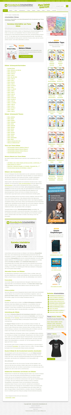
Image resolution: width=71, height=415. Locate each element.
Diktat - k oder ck (11, 94)
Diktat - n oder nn (11, 100)
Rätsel (38, 10)
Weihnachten (61, 326)
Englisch (10, 10)
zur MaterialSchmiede (26, 56)
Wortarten (17, 317)
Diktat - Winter (10, 139)
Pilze (62, 325)
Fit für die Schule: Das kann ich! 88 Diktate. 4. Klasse (19, 167)
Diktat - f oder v (10, 87)
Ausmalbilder (58, 0)
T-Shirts (28, 10)
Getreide (60, 321)
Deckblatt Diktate (11, 68)
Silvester (49, 326)
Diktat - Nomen (10, 128)
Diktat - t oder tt (10, 109)
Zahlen (13, 397)
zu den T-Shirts (51, 359)
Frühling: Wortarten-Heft (60, 79)
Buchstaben (15, 346)
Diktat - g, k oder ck (11, 88)
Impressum (33, 405)
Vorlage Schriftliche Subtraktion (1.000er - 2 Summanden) (57, 297)
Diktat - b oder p (10, 75)
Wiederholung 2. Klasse (60, 112)
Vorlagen (62, 0)
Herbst (43, 10)
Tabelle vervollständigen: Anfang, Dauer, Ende (57, 306)
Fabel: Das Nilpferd (53, 308)
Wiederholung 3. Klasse (52, 128)
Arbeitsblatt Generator (40, 0)
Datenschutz (37, 405)
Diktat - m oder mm (11, 97)
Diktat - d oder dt (11, 78)
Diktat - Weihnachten (12, 137)
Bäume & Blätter (54, 321)
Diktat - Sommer (11, 132)
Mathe (16, 10)
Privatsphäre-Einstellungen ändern (35, 407)
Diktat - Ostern (10, 130)
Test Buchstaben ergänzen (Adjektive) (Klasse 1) (18, 147)
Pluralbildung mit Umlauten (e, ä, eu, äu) (57, 295)
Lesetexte (49, 325)
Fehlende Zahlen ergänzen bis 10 (56, 301)
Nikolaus (54, 325)
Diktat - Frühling (10, 120)
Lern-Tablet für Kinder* (56, 269)
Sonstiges (66, 0)
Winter (52, 328)
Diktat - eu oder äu (11, 85)
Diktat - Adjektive (11, 117)
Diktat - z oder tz (11, 111)
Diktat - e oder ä (10, 83)
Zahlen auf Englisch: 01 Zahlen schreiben (57, 310)
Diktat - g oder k (10, 90)
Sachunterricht (22, 10)
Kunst (37, 409)
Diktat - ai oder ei (11, 73)
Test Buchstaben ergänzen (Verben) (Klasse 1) (17, 150)
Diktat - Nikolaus (11, 127)
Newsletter (53, 0)
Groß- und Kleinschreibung (25, 183)
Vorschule (54, 10)
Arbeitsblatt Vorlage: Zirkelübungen (57, 303)
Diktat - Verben (10, 135)
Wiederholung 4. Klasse (60, 128)
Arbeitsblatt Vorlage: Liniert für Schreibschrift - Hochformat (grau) (57, 299)
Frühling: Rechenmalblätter (52, 79)
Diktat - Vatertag (10, 134)
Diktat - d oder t (10, 80)
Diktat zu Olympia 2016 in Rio (13, 140)
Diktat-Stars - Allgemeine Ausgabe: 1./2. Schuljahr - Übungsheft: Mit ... (23, 166)
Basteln (33, 10)
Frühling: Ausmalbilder (60, 95)
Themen (48, 10)
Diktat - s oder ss (11, 104)
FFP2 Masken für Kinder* (56, 286)
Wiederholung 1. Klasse (52, 112)
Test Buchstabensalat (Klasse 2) (14, 152)
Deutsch (5, 10)
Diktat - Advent (10, 118)
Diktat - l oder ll (10, 95)
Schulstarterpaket (47, 0)
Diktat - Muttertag (11, 125)
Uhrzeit (53, 326)
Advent (48, 321)
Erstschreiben (8, 397)
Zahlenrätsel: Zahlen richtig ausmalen (57, 312)
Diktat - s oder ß (10, 106)
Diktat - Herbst (10, 123)
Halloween (49, 323)
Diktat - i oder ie (10, 92)
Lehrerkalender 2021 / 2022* (56, 254)
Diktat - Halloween (11, 122)
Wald (56, 326)
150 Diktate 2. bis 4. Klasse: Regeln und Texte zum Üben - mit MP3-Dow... (24, 162)
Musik (34, 409)
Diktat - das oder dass (12, 76)
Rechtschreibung (8, 185)
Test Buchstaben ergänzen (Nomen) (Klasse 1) (17, 149)
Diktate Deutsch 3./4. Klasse (14, 164)
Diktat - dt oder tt (11, 82)
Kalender (58, 325)
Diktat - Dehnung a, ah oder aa (14, 70)
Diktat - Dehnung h (11, 71)
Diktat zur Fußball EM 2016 (13, 142)
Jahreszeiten (7, 317)
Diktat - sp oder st (11, 107)
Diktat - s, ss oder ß (11, 102)
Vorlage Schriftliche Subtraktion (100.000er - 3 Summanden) (57, 304)
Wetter (48, 328)
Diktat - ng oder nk (11, 99)
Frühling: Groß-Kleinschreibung (52, 95)
